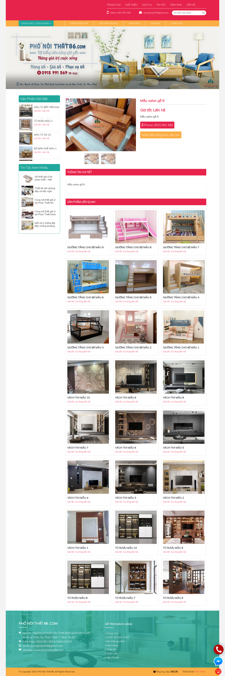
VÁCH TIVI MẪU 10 (78, 397)
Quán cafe (177, 23)
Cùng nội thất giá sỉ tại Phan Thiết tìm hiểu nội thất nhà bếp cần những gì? (46, 201)
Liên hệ (190, 4)
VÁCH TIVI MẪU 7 (77, 447)
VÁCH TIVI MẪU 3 (125, 497)
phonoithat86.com (52, 650)
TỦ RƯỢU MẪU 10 (126, 547)
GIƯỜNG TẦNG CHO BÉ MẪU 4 (181, 297)
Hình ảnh (176, 4)
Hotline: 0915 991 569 (120, 12)
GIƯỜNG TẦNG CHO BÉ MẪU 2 (133, 347)
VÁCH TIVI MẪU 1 (77, 547)
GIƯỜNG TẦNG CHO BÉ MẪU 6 (85, 297)
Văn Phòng (112, 657)
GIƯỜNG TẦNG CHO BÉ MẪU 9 (85, 247)
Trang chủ (114, 4)
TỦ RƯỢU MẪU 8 (77, 597)
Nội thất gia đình (108, 23)
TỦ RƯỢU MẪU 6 (173, 597)
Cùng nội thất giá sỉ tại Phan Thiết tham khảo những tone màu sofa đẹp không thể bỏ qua (46, 213)
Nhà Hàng (134, 23)
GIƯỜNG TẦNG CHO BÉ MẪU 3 (85, 347)
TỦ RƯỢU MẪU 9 (173, 547)
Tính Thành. (200, 671)
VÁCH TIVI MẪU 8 (173, 397)
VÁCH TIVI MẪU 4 (77, 497)
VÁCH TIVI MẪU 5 (173, 447)
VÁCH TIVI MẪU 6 (125, 447)
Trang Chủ (112, 633)
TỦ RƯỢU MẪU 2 (43, 120)
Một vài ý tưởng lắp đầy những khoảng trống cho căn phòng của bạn (46, 224)
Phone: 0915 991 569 (158, 125)
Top (218, 670)
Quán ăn (155, 23)
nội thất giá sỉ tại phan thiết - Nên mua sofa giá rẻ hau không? (45, 178)
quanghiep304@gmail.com (156, 12)
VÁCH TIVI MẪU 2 (173, 497)
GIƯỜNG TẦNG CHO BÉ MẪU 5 (133, 297)
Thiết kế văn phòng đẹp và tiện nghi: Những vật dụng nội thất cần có (45, 190)
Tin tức (160, 4)
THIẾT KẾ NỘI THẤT (79, 23)
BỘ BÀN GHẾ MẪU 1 (45, 148)
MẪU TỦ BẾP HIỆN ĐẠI (46, 107)
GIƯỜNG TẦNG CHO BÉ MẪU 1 (181, 347)
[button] (112, 86)
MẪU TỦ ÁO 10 (42, 134)
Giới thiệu (131, 4)
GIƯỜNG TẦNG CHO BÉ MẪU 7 (181, 247)
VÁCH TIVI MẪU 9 (125, 397)
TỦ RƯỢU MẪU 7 (125, 597)
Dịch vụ (147, 4)
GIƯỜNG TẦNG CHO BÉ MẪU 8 (133, 247)
